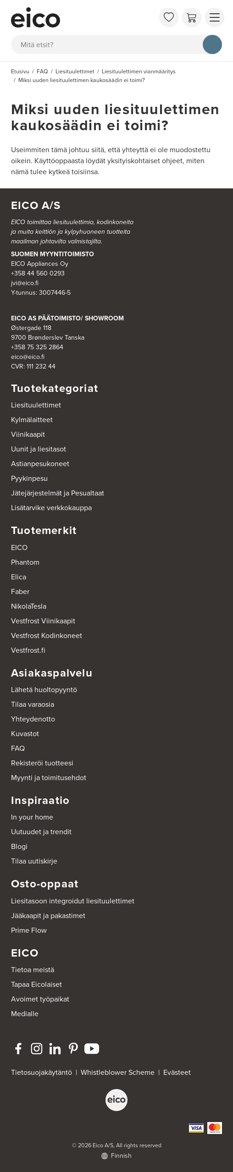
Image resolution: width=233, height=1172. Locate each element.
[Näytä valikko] (214, 17)
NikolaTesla (28, 606)
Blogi (19, 846)
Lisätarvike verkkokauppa (51, 507)
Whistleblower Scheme (118, 1072)
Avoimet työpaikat (40, 999)
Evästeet (177, 1072)
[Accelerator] (82, 17)
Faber (20, 591)
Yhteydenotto (33, 719)
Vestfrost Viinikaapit (43, 621)
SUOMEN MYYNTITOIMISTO (52, 254)
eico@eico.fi (27, 357)
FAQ (18, 748)
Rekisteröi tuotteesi (42, 763)
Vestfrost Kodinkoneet (46, 635)
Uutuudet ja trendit (41, 831)
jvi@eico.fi (25, 283)
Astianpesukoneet (40, 463)
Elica (18, 577)
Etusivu (20, 71)
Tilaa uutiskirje (34, 861)
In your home (32, 817)
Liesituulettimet (36, 405)
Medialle (25, 1013)
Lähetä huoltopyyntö (44, 689)
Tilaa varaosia (32, 704)
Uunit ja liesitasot (38, 449)
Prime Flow (29, 930)
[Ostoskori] (191, 17)
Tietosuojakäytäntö (41, 1072)
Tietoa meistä (32, 969)
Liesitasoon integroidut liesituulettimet (72, 901)
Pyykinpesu (29, 478)
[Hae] (212, 44)
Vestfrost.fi (28, 650)
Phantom (25, 562)
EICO (19, 547)
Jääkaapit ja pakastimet (48, 915)
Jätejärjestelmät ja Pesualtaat (57, 493)
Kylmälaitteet (32, 419)
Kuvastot (25, 733)
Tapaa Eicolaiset (36, 984)
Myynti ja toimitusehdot (48, 777)
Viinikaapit (28, 434)
